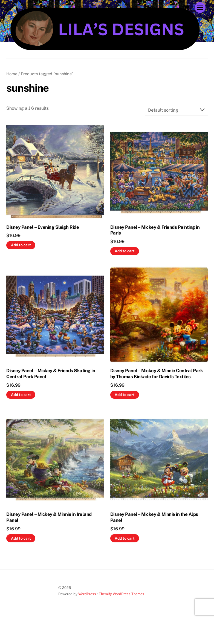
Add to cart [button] (21, 245)
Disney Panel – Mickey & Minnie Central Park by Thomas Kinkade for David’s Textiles (156, 373)
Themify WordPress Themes (121, 594)
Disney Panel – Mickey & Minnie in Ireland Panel (48, 517)
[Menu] (200, 7)
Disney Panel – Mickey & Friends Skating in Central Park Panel (50, 373)
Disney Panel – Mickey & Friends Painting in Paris (154, 230)
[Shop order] (176, 110)
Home (11, 73)
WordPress (87, 594)
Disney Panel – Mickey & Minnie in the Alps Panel (154, 517)
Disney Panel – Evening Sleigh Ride (42, 227)
